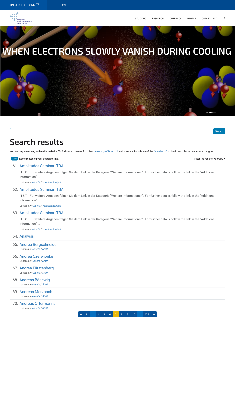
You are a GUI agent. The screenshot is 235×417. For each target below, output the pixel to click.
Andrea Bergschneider (38, 240)
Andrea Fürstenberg (36, 264)
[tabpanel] (117, 67)
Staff (45, 244)
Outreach (175, 14)
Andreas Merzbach (35, 287)
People (191, 14)
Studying (140, 14)
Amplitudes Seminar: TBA (41, 161)
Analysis (26, 232)
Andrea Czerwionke (36, 252)
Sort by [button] (219, 154)
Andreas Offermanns (37, 299)
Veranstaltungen (51, 177)
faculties (160, 147)
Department (209, 14)
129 (147, 310)
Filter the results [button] (203, 154)
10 (134, 310)
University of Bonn (106, 147)
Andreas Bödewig (34, 275)
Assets (36, 177)
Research (158, 14)
